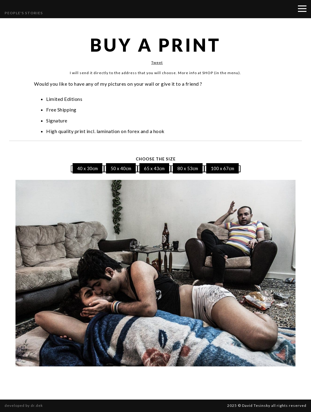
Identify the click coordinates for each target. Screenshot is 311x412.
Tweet (157, 62)
